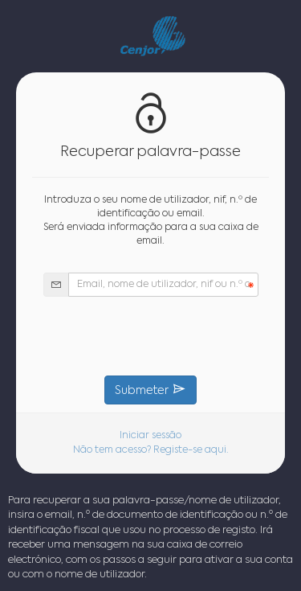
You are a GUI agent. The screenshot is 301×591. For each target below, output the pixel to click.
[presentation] (151, 336)
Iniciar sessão (150, 436)
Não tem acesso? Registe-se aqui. (151, 450)
